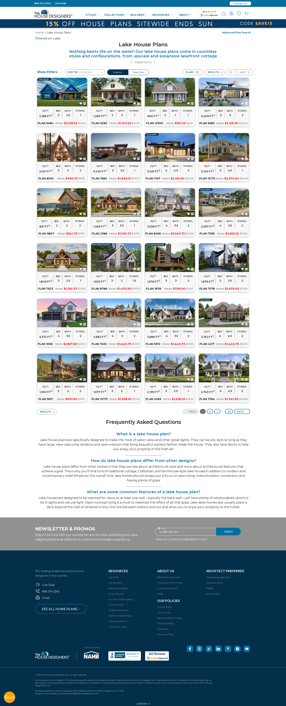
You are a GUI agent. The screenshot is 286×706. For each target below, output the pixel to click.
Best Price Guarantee (168, 577)
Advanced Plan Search (236, 32)
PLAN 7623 (45, 288)
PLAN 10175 (207, 178)
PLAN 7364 (207, 399)
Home (39, 32)
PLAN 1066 (45, 344)
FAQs (160, 593)
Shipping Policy (165, 623)
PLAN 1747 (153, 178)
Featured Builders (118, 588)
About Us (165, 571)
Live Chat (60, 3)
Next (242, 411)
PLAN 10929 (154, 123)
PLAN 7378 (207, 288)
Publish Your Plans (119, 610)
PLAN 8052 (46, 178)
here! (203, 539)
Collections (115, 15)
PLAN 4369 (153, 399)
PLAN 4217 (207, 344)
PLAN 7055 (207, 233)
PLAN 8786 (99, 288)
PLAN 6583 (207, 123)
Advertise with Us (118, 621)
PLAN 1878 (153, 288)
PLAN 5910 (153, 344)
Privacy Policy (164, 607)
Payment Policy (165, 634)
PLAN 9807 (46, 233)
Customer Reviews (167, 588)
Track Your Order (118, 626)
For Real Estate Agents (121, 599)
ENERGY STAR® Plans (121, 615)
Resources (162, 15)
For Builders (115, 582)
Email (42, 598)
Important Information (170, 582)
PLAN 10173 (100, 399)
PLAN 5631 (45, 399)
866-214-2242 (42, 3)
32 (229, 411)
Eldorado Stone (214, 582)
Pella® (209, 588)
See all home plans (61, 609)
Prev (191, 411)
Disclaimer (163, 628)
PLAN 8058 (153, 233)
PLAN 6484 (46, 123)
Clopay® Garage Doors (218, 577)
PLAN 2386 (99, 233)
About (185, 15)
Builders (138, 15)
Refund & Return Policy (170, 618)
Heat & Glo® (212, 593)
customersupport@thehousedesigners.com (78, 693)
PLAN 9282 (99, 123)
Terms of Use (164, 612)
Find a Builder (116, 593)
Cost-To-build (116, 604)
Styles (92, 15)
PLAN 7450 (99, 344)
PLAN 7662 (99, 178)
